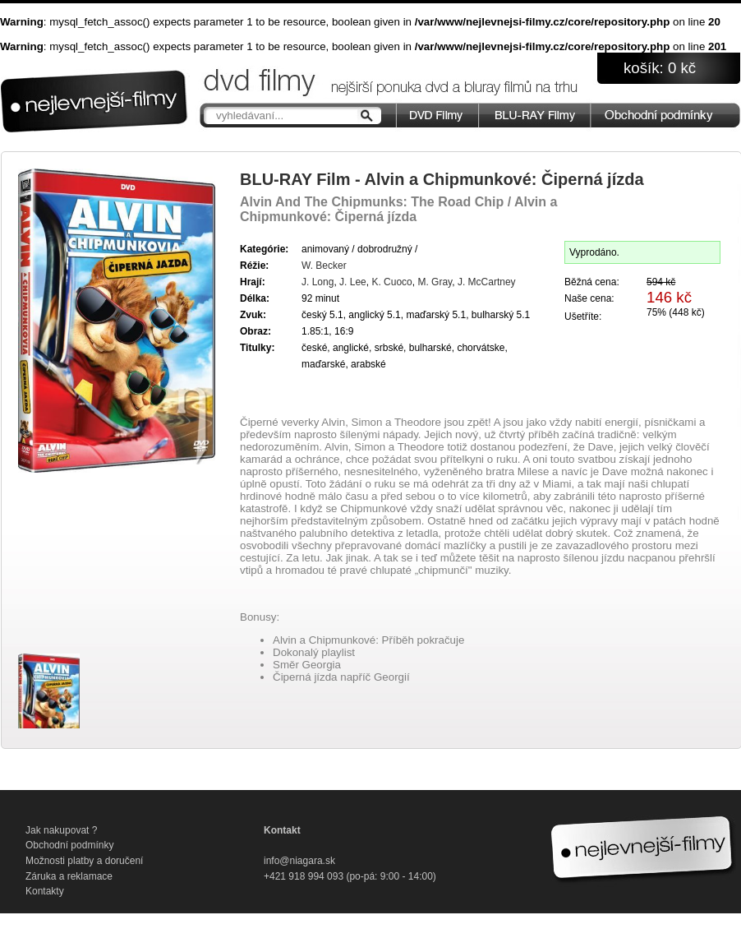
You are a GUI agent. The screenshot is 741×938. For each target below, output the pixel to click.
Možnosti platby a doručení (84, 860)
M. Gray (434, 282)
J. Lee (352, 282)
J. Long (317, 282)
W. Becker (324, 265)
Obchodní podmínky (69, 845)
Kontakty (44, 891)
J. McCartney (487, 282)
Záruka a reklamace (69, 876)
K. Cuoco (391, 282)
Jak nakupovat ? (61, 830)
